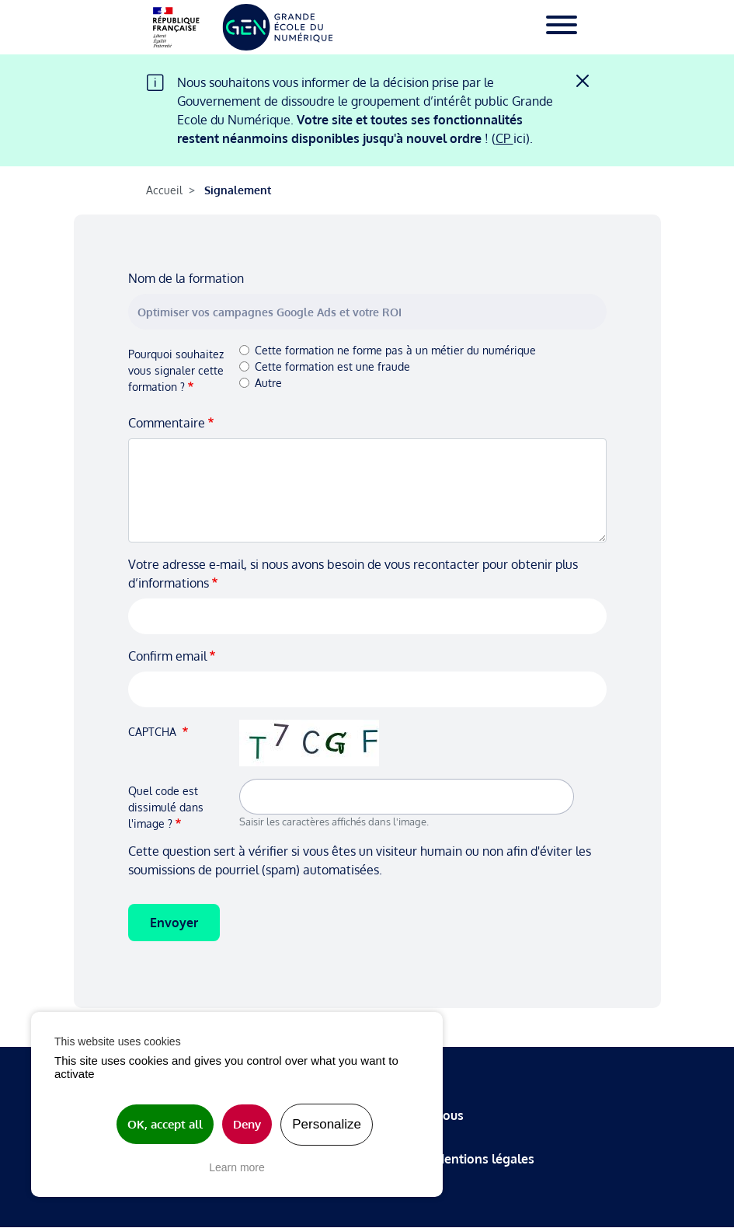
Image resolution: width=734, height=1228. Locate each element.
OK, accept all (165, 1124)
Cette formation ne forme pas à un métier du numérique (395, 350)
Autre (268, 382)
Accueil (164, 190)
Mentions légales (483, 1159)
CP (504, 138)
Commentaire (166, 423)
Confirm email (167, 656)
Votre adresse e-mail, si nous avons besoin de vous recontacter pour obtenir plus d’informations (353, 573)
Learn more (237, 1167)
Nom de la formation (186, 278)
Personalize (326, 1124)
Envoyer (174, 922)
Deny (247, 1124)
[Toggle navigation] (561, 27)
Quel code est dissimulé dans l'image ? (166, 807)
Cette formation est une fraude (332, 366)
